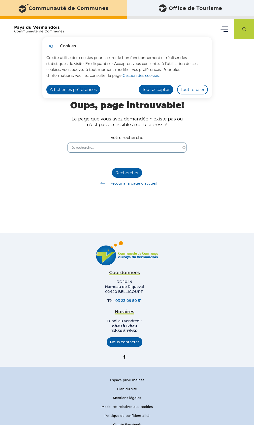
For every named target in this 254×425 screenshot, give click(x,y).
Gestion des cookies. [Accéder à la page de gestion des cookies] (141, 75)
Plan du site (127, 389)
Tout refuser (192, 89)
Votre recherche (127, 137)
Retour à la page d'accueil (127, 183)
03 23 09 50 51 (128, 300)
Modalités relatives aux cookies (127, 407)
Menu (224, 29)
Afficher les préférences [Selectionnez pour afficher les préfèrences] (73, 89)
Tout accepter (156, 89)
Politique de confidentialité (127, 416)
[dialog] (127, 67)
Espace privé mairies (127, 380)
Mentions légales (127, 398)
